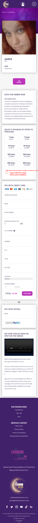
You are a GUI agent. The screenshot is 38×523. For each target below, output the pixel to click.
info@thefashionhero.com (19, 497)
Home (4, 12)
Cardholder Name (10, 195)
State (6, 259)
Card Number (9, 212)
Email (6, 204)
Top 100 (19, 413)
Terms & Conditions (19, 433)
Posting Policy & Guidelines (19, 436)
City (5, 250)
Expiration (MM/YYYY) (11, 221)
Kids (19, 417)
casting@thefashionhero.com (19, 500)
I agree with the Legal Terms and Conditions (18, 174)
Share (19, 81)
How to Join (19, 426)
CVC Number (8, 231)
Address (7, 241)
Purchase (27, 293)
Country (7, 276)
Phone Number (9, 284)
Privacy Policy (19, 429)
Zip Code (7, 267)
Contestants (19, 410)
